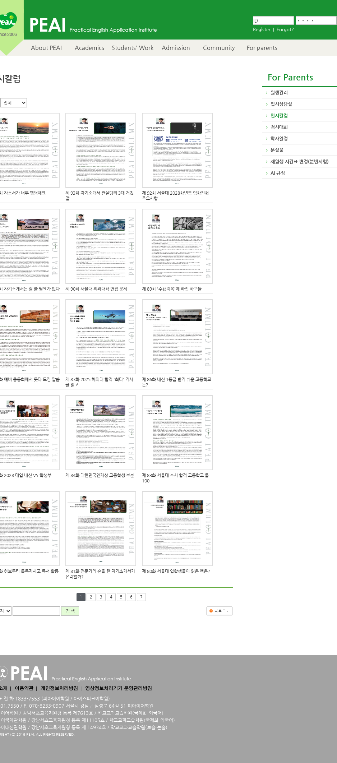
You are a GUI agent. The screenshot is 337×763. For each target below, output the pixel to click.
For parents (262, 47)
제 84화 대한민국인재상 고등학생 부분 (99, 475)
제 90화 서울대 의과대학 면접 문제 (96, 288)
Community (219, 47)
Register (262, 29)
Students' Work (132, 47)
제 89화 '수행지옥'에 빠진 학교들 (172, 288)
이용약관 (24, 688)
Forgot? (285, 29)
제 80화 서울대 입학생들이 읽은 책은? (176, 571)
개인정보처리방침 (59, 688)
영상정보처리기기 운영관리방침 (118, 688)
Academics (89, 47)
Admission (176, 47)
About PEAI (46, 47)
